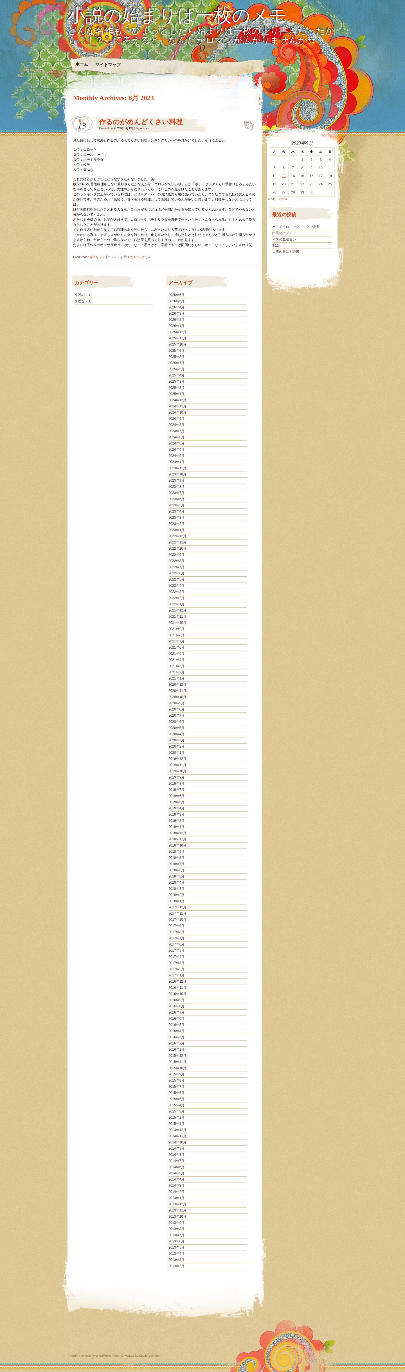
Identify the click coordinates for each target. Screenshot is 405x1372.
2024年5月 (176, 443)
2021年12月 (177, 610)
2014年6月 (176, 1167)
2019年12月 (177, 759)
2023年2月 (176, 524)
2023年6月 (176, 499)
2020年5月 (176, 728)
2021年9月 (176, 629)
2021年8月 (176, 635)
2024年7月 (176, 431)
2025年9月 (176, 351)
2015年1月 (176, 1124)
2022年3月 (176, 592)
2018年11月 (177, 839)
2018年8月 (176, 858)
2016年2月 (176, 1043)
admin (144, 128)
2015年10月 (177, 1068)
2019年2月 (176, 821)
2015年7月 (176, 1087)
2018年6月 (176, 870)
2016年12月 (177, 981)
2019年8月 (176, 784)
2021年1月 (176, 678)
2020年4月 (176, 734)
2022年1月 (176, 604)
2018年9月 (176, 852)
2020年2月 (176, 746)
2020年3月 (176, 740)
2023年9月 (176, 480)
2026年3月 (176, 313)
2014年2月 (176, 1192)
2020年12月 (177, 685)
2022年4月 (176, 586)
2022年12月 (177, 536)
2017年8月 (176, 932)
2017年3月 (176, 963)
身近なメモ (97, 257)
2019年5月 (176, 802)
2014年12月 (177, 1130)
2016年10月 (177, 994)
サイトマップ (108, 64)
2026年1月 (176, 326)
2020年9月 (176, 703)
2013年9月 (176, 1223)
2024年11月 (177, 406)
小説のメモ (83, 295)
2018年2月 (176, 895)
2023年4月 (176, 511)
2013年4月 (176, 1254)
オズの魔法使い (284, 239)
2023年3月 (176, 518)
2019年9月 (176, 777)
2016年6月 (176, 1019)
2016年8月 (176, 1006)
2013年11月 (177, 1210)
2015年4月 (176, 1105)
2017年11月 (177, 913)
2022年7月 (176, 567)
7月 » (283, 199)
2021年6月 (176, 647)
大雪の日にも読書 (285, 252)
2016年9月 (176, 1000)
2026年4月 (176, 307)
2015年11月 (177, 1062)
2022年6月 (176, 573)
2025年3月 (176, 381)
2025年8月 (176, 357)
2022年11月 (177, 542)
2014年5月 (176, 1173)
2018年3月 (176, 889)
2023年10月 (177, 474)
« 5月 (272, 199)
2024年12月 (177, 400)
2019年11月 (177, 765)
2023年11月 (177, 468)
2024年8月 (176, 425)
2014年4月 (176, 1179)
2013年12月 (177, 1204)
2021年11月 (177, 617)
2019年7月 (176, 790)
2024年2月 (176, 456)
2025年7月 (176, 363)
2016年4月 (176, 1031)
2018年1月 (176, 901)
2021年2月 (176, 672)
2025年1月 (176, 394)
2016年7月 (176, 1012)
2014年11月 (177, 1136)
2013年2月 (176, 1266)
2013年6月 (176, 1241)
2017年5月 (176, 951)
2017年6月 (176, 944)
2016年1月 (176, 1049)
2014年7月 (176, 1161)
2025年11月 (177, 338)
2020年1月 (176, 753)
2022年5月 (176, 579)
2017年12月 (177, 907)
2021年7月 (176, 641)
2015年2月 (176, 1118)
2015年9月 (176, 1074)
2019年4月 (176, 808)
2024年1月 (176, 462)
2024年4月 (176, 450)
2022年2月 (176, 598)
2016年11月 (177, 988)
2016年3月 (176, 1037)
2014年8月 (176, 1155)
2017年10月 (177, 920)
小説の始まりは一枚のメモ (177, 15)
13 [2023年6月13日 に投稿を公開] (283, 176)
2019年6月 (176, 796)
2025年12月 (177, 332)
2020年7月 (176, 715)
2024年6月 (176, 437)
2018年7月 (176, 864)
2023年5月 (176, 505)
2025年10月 (177, 344)
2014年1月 (176, 1198)
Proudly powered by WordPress (89, 1355)
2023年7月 (176, 493)
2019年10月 (177, 771)
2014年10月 (177, 1142)
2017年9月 (176, 926)
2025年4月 (176, 375)
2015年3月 (176, 1111)
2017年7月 (176, 938)
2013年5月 (176, 1247)
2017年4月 (176, 957)
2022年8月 (176, 561)
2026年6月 (176, 295)
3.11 (275, 245)
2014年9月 (176, 1148)
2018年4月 (176, 882)
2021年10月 (177, 623)
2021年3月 (176, 666)
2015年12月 (177, 1056)
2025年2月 (176, 388)
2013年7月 (176, 1235)
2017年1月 (176, 975)
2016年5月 (176, 1025)
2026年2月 (176, 320)
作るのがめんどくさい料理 (141, 122)
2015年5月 (176, 1099)
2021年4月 (176, 660)
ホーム (81, 64)
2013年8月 (176, 1229)
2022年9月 (176, 555)
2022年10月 (177, 548)
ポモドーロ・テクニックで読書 (296, 227)
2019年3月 (176, 814)
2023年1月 (176, 530)
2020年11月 (177, 691)
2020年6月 (176, 722)
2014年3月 (176, 1186)
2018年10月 (177, 845)
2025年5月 (176, 369)
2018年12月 (177, 833)
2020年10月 (177, 697)
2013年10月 (177, 1216)
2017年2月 (176, 969)
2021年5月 (176, 654)
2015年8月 (176, 1080)
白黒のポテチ (282, 233)
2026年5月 (176, 301)
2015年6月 (176, 1093)
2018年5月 (176, 876)
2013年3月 (176, 1260)
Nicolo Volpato (149, 1355)
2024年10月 (177, 412)
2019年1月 (176, 827)
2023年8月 (176, 487)
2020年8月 (176, 709)
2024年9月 (176, 419)
